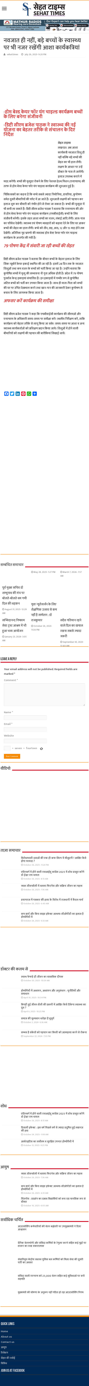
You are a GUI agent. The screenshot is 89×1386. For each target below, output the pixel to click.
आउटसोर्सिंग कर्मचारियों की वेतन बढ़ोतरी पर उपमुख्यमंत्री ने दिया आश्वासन (49, 1228)
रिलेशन (4, 1352)
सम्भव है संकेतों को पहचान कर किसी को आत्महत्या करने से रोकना (54, 1032)
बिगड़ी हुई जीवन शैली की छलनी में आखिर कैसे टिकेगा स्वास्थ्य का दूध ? (53, 1006)
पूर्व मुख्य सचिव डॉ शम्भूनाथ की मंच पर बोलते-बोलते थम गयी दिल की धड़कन (14, 595)
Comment (11, 680)
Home (4, 1331)
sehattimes (12, 54)
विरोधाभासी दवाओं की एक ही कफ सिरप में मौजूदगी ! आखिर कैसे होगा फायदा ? (53, 860)
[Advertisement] (46, 83)
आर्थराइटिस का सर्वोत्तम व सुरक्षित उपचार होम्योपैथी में (47, 1141)
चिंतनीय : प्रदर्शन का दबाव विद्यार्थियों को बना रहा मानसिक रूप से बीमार (53, 1200)
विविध (4, 1363)
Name (8, 712)
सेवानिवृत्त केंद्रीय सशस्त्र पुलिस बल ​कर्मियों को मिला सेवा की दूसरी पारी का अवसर (50, 1261)
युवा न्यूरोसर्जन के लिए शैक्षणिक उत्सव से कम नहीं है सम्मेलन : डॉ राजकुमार (44, 612)
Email (8, 724)
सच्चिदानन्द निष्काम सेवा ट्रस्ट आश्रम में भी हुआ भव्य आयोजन (14, 626)
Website (9, 735)
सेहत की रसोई (8, 1358)
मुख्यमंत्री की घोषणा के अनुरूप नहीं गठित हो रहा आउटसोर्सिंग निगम (51, 1292)
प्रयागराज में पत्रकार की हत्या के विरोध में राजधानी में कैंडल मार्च (52, 900)
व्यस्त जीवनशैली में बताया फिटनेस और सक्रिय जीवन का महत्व (51, 886)
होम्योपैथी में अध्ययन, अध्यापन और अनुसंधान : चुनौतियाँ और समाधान (50, 992)
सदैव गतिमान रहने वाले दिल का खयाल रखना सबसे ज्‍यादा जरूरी (71, 628)
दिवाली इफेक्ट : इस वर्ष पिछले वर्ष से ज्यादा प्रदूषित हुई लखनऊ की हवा (52, 1129)
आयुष (4, 1347)
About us (6, 1336)
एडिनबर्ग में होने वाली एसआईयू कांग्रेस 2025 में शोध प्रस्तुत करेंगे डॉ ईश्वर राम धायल (52, 873)
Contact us (7, 1342)
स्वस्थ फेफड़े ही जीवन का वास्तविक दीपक (42, 977)
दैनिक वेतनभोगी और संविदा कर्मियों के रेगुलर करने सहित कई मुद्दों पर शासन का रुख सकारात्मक (52, 1244)
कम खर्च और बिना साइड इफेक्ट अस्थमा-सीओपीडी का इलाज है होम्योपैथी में (52, 915)
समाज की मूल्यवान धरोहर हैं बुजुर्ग (37, 1018)
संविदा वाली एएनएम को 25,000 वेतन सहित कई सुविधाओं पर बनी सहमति (51, 1277)
